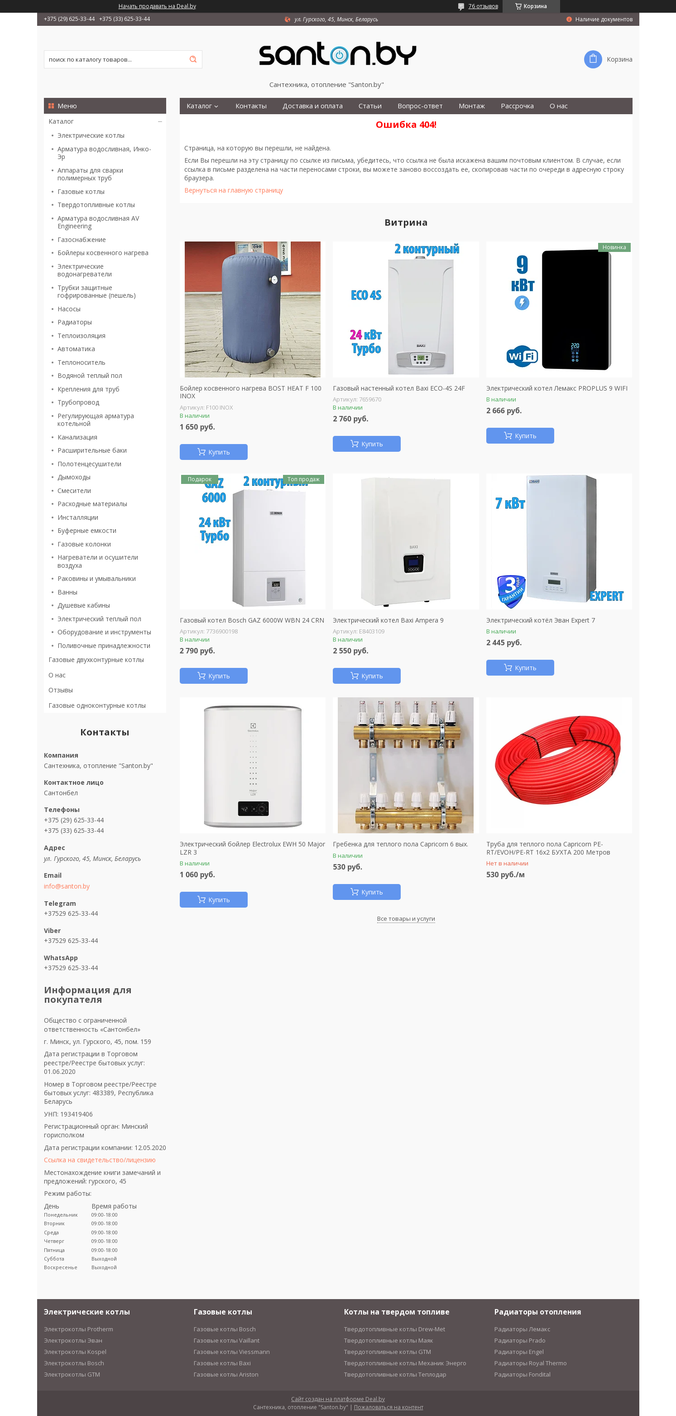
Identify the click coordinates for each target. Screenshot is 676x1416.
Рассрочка (517, 105)
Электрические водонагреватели (85, 270)
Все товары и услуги (406, 918)
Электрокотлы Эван (73, 1340)
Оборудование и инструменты (104, 632)
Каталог (61, 121)
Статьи (370, 105)
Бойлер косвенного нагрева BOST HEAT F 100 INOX (250, 392)
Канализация (77, 437)
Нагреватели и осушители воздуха (98, 561)
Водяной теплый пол (90, 375)
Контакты (251, 105)
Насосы (69, 308)
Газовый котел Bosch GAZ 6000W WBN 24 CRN (252, 620)
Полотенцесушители (89, 463)
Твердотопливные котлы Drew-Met (394, 1329)
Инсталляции (78, 517)
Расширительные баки (92, 450)
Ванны (67, 592)
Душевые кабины (84, 605)
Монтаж (472, 105)
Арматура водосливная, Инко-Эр (104, 153)
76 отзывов (483, 6)
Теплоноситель (81, 362)
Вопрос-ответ (420, 105)
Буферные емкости (87, 530)
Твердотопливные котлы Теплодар (395, 1374)
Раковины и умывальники (97, 578)
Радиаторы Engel (519, 1352)
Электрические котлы (91, 135)
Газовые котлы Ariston (226, 1374)
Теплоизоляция (81, 335)
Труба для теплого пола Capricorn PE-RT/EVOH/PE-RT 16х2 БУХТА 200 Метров (548, 848)
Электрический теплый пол (99, 618)
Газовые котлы (81, 191)
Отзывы (60, 690)
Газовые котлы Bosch (225, 1329)
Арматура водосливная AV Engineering (98, 222)
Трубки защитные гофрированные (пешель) (97, 291)
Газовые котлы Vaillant (226, 1340)
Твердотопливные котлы (96, 204)
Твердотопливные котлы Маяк (388, 1340)
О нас (57, 675)
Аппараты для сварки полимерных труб (90, 174)
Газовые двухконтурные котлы (96, 659)
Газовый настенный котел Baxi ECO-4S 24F (399, 388)
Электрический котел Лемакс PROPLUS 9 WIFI (557, 388)
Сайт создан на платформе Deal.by (338, 1399)
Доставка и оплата (313, 105)
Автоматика (76, 348)
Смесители (74, 490)
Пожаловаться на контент (388, 1407)
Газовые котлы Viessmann (232, 1352)
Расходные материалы (92, 503)
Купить (219, 452)
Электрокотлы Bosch (74, 1363)
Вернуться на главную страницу (233, 190)
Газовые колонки (84, 544)
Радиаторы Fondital (522, 1374)
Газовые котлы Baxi (222, 1363)
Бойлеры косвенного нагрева (103, 252)
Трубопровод (78, 402)
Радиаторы (75, 322)
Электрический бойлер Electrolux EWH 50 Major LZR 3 (252, 848)
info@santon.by (67, 886)
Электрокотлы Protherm (78, 1329)
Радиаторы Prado (520, 1340)
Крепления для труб (89, 389)
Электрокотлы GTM (72, 1374)
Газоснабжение (82, 239)
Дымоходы (74, 477)
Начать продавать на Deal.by (157, 6)
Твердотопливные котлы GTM (387, 1352)
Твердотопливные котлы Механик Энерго (405, 1363)
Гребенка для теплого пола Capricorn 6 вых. (400, 844)
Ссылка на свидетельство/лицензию (100, 1159)
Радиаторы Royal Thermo (530, 1363)
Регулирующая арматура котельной (96, 419)
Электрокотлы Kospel (75, 1352)
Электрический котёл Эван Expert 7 (540, 620)
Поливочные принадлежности (104, 645)
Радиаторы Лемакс (522, 1329)
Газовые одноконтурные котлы (97, 705)
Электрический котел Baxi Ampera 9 (388, 620)
